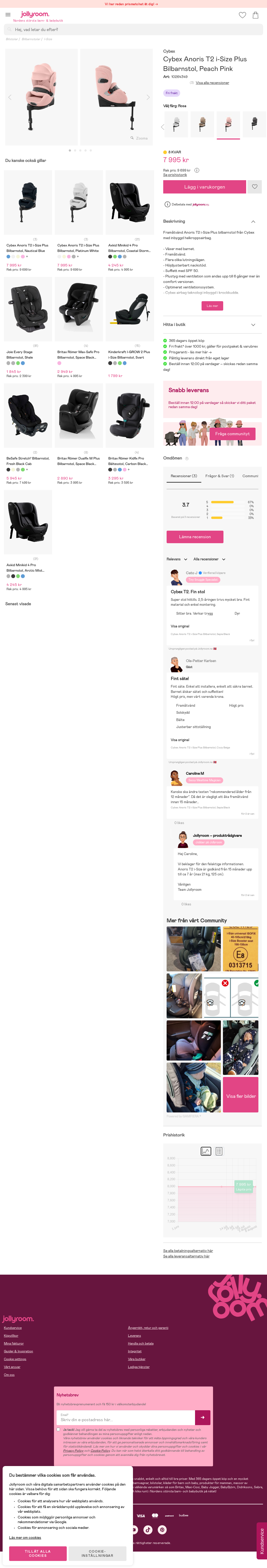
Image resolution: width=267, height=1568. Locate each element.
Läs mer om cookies (28, 1534)
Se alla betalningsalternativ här (188, 1250)
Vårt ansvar (12, 1367)
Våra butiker (136, 1359)
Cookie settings (15, 1359)
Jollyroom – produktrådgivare (217, 835)
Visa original (180, 626)
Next (148, 97)
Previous (10, 97)
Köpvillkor (11, 1336)
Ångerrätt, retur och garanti (148, 1328)
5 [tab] (90, 150)
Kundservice (13, 1328)
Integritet (135, 1351)
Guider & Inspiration (18, 1351)
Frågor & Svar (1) (219, 476)
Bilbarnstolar (31, 39)
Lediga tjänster (139, 1367)
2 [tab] (75, 150)
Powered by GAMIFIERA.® (184, 1116)
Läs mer (212, 306)
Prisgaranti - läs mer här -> (190, 352)
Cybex (169, 51)
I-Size (48, 39)
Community (252, 476)
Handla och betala (141, 1343)
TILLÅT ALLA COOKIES (40, 1550)
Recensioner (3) (184, 476)
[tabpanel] (41, 97)
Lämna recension (195, 537)
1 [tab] (69, 150)
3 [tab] (80, 150)
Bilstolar (12, 39)
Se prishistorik (175, 174)
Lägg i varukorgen (204, 187)
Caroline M (195, 773)
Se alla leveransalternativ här (186, 1256)
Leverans (134, 1336)
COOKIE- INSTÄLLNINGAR (100, 1550)
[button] (8, 14)
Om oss (9, 1375)
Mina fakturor (14, 1343)
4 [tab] (85, 150)
